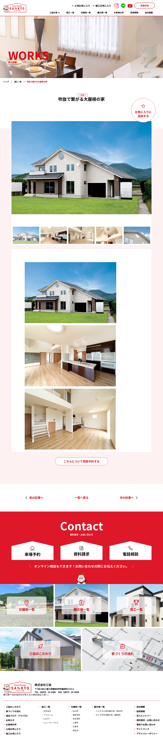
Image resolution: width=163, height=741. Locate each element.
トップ (6, 81)
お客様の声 (119, 12)
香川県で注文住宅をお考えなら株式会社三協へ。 (26, 693)
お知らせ (10, 720)
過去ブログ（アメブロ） (17, 715)
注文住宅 (47, 711)
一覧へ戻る (82, 498)
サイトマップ (142, 729)
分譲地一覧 (86, 12)
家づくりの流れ (13, 711)
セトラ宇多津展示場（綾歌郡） (109, 714)
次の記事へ (127, 498)
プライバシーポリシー (147, 733)
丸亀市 (75, 726)
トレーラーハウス (50, 722)
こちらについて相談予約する (81, 461)
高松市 (75, 730)
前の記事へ (36, 498)
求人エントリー (143, 715)
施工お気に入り (103, 5)
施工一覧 (70, 12)
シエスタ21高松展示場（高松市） (110, 711)
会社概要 (149, 12)
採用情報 (134, 12)
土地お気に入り (82, 5)
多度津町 (76, 718)
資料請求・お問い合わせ (148, 720)
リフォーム (48, 714)
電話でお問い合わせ (145, 724)
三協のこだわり (13, 706)
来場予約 (144, 5)
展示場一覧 (102, 12)
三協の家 (53, 12)
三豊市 (75, 722)
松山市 (75, 711)
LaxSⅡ (46, 718)
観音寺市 (76, 714)
